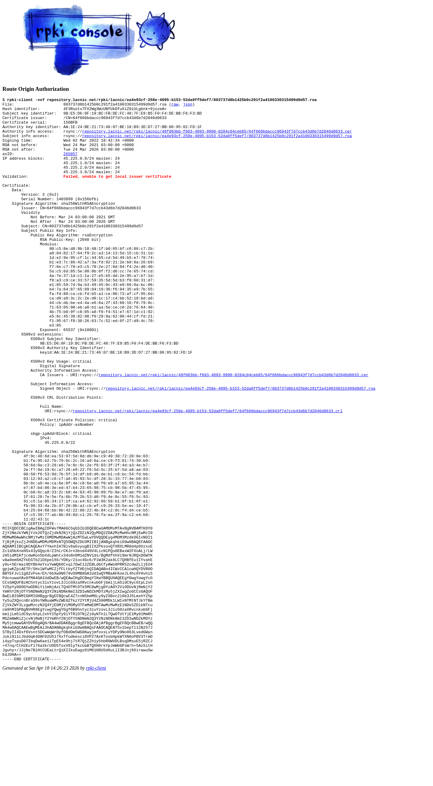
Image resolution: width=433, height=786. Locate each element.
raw (174, 106)
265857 (70, 165)
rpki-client (96, 780)
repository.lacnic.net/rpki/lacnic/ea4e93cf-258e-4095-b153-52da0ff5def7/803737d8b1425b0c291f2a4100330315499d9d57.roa (217, 143)
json (187, 106)
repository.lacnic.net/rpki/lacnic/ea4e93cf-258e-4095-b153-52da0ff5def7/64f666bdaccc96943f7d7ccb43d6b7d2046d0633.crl (207, 474)
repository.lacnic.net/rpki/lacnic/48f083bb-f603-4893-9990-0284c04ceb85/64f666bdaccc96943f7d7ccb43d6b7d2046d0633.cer (217, 138)
